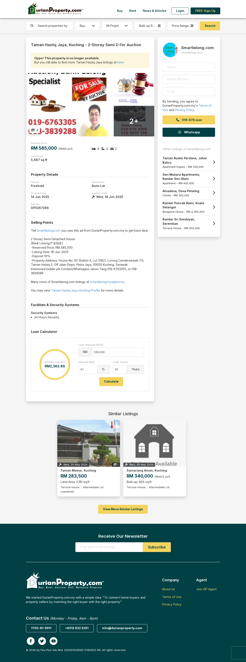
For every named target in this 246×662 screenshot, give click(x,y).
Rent (132, 10)
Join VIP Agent (206, 589)
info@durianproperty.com (122, 628)
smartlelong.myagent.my (107, 282)
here (120, 62)
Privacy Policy (184, 110)
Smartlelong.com (48, 230)
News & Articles (154, 10)
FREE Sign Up (205, 10)
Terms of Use (171, 597)
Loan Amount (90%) (90, 344)
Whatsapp (189, 132)
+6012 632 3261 (76, 628)
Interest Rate (86, 362)
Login (180, 10)
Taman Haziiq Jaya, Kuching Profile (75, 290)
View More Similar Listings (123, 509)
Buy (120, 10)
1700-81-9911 (41, 628)
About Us (168, 589)
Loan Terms (120, 362)
